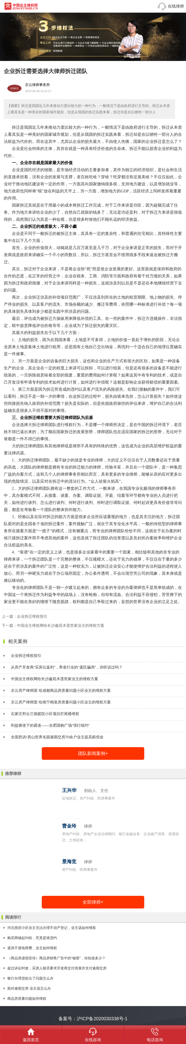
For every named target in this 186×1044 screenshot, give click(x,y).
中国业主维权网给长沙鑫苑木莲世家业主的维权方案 (60, 625)
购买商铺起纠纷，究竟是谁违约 (32, 938)
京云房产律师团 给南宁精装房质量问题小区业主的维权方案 (61, 702)
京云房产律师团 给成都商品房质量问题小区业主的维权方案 (61, 690)
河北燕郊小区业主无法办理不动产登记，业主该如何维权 (51, 928)
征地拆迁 (14, 88)
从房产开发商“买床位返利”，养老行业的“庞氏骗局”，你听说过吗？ (66, 667)
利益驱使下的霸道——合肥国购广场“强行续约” (50, 725)
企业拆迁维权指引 (32, 616)
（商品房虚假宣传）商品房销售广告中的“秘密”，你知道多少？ (56, 958)
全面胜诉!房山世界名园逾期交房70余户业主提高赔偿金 (57, 737)
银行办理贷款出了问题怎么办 (30, 978)
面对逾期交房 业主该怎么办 (29, 988)
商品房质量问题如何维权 (26, 998)
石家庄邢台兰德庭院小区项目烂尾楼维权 (45, 714)
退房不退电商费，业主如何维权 (32, 948)
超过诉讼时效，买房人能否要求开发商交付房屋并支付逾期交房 (57, 968)
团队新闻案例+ (93, 753)
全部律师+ (92, 902)
